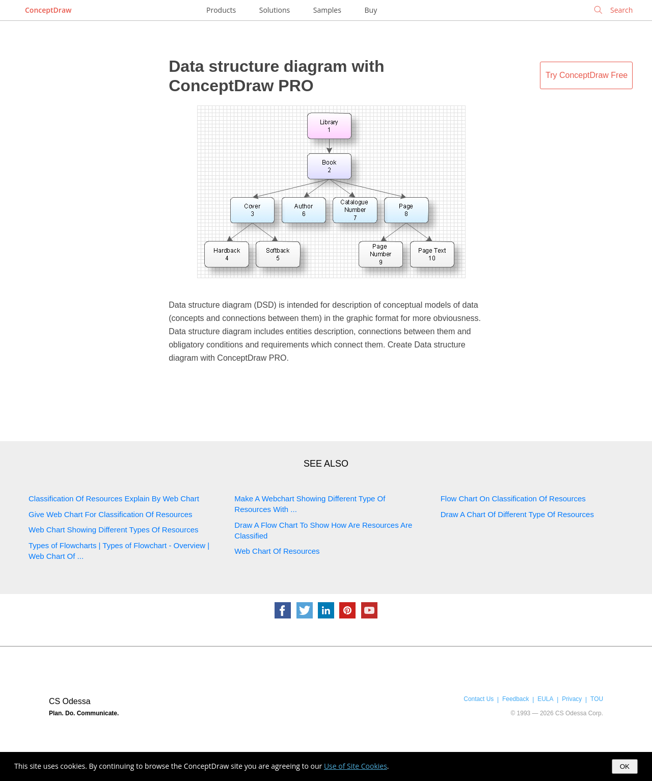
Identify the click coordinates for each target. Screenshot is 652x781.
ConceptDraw (48, 10)
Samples (327, 10)
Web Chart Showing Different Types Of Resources (114, 529)
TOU (596, 699)
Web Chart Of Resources (276, 551)
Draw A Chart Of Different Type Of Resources (517, 514)
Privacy (572, 699)
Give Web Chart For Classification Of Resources (111, 514)
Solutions (274, 10)
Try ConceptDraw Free (587, 75)
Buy (371, 10)
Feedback (515, 699)
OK (625, 766)
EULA (545, 699)
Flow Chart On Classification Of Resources (513, 498)
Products (221, 10)
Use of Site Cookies (355, 766)
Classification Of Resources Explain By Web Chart (114, 498)
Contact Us (479, 699)
